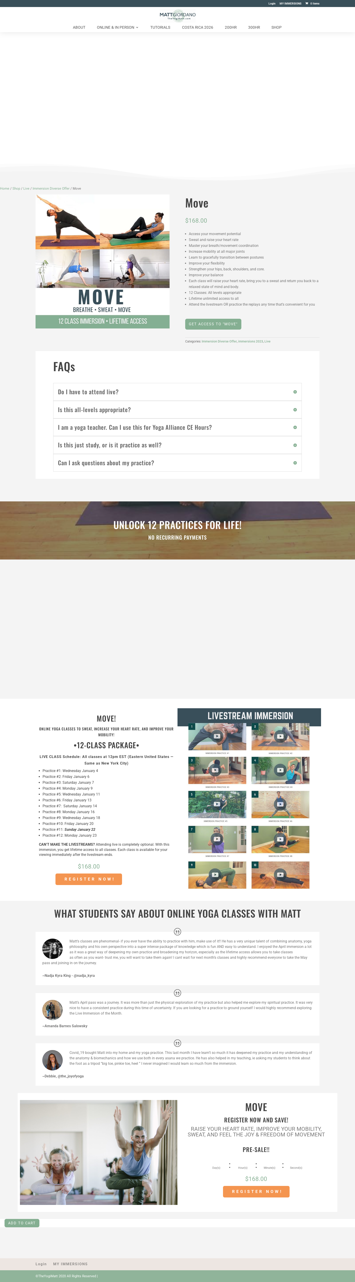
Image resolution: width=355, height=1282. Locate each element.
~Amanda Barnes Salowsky (64, 1026)
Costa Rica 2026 (197, 28)
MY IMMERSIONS (290, 3)
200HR (231, 28)
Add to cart (22, 1223)
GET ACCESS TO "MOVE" (213, 324)
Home (4, 189)
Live (26, 189)
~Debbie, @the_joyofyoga (63, 1076)
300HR (254, 28)
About (79, 28)
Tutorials (160, 28)
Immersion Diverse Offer (51, 189)
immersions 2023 (250, 341)
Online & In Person (115, 28)
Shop (276, 28)
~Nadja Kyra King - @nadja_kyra (68, 975)
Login (272, 3)
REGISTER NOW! (90, 879)
